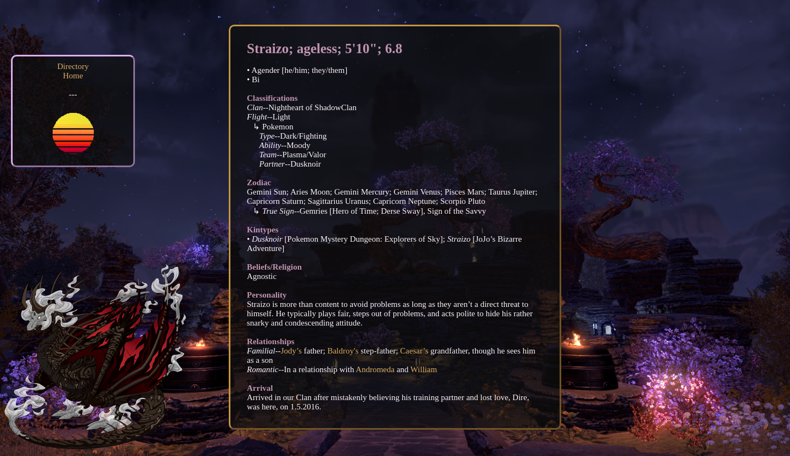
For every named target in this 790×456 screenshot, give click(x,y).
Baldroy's (343, 350)
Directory (72, 66)
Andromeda (375, 369)
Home (73, 75)
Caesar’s (414, 350)
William (423, 369)
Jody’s (291, 350)
